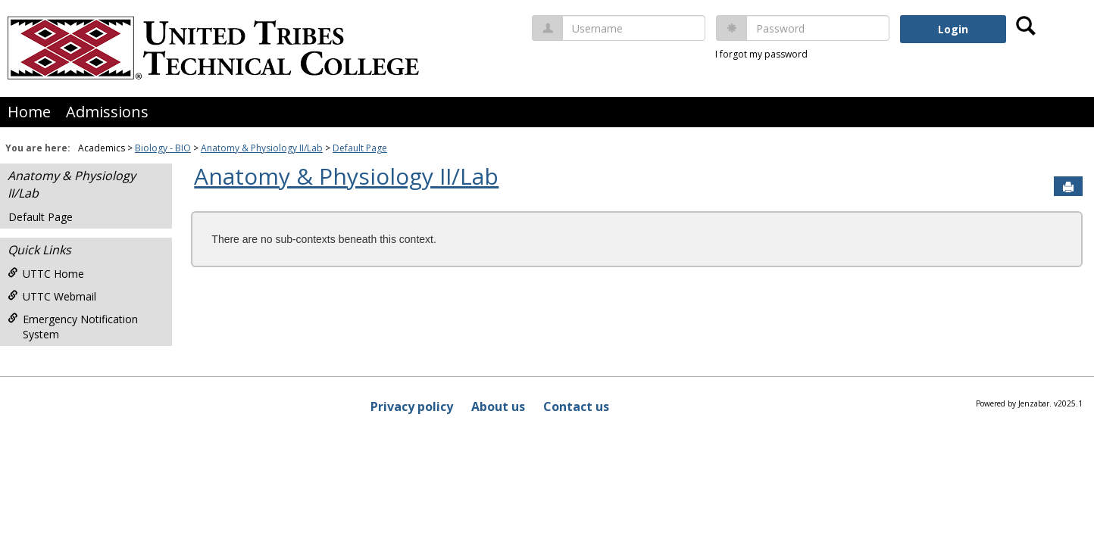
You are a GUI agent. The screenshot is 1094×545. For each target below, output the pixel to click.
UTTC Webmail (52, 296)
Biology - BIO (163, 148)
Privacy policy (411, 406)
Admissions (107, 111)
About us (498, 406)
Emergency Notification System (73, 326)
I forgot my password (761, 54)
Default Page (360, 148)
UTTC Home (46, 273)
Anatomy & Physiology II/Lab (262, 148)
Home (29, 111)
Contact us (576, 406)
